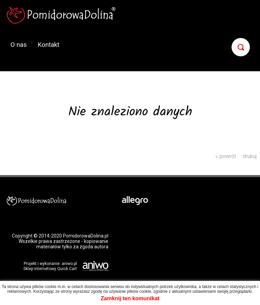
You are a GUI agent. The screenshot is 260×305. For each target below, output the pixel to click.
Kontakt (48, 44)
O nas (18, 44)
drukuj (250, 156)
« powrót (225, 156)
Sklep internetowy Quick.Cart (50, 268)
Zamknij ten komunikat (130, 298)
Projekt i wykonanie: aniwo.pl (50, 263)
